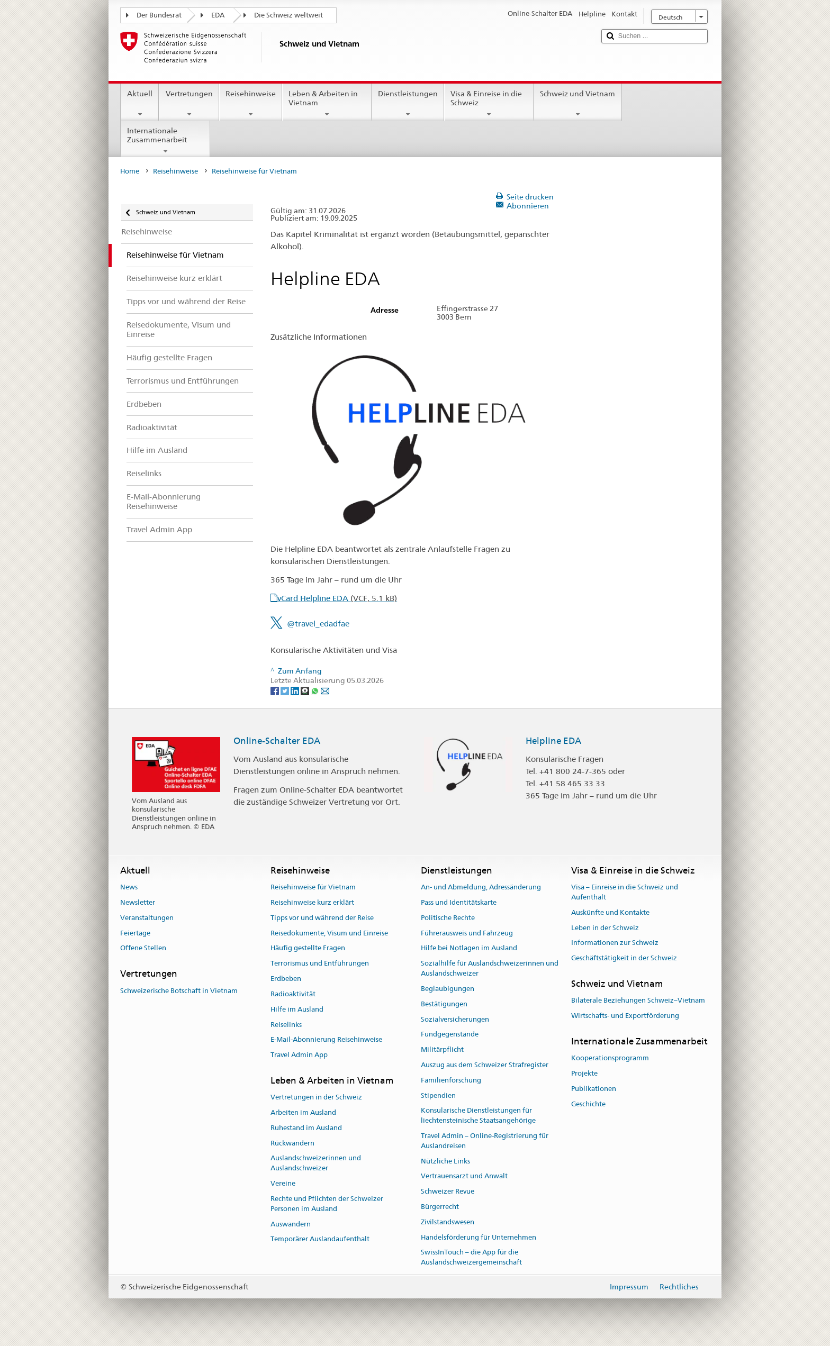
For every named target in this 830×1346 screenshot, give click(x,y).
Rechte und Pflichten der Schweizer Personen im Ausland (326, 1204)
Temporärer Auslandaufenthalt (319, 1239)
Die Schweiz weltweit (288, 15)
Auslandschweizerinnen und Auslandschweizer (315, 1163)
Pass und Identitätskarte (459, 902)
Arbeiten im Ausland (303, 1112)
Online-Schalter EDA (276, 740)
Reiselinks (286, 1025)
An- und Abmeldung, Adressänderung (481, 887)
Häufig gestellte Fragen (307, 948)
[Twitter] (286, 690)
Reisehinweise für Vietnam (313, 887)
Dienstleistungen (408, 103)
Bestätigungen (444, 1004)
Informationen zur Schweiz (614, 943)
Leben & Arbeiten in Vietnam (327, 103)
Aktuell (139, 103)
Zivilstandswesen (447, 1222)
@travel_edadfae (318, 624)
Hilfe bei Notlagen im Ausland (469, 948)
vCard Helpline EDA (337, 598)
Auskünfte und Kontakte (610, 912)
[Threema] (306, 690)
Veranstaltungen (147, 918)
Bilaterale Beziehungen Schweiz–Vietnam (638, 1001)
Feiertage (135, 933)
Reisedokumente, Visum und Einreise (329, 933)
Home (129, 171)
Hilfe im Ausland (296, 1009)
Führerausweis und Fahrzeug (467, 933)
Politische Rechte (448, 918)
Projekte (584, 1073)
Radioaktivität (292, 994)
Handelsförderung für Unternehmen (478, 1237)
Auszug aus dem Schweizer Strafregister (484, 1065)
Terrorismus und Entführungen (319, 964)
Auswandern (290, 1224)
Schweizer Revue (447, 1191)
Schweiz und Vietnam (577, 103)
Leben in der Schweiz (605, 928)
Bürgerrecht (440, 1207)
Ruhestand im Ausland (306, 1128)
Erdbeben (285, 979)
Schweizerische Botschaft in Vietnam (179, 991)
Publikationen (593, 1089)
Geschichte (588, 1104)
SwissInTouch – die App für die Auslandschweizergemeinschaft (471, 1258)
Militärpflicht (442, 1049)
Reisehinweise (251, 103)
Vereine (282, 1183)
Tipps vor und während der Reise (322, 918)
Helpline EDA (553, 740)
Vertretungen (188, 103)
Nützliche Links (445, 1161)
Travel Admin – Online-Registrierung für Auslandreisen (484, 1141)
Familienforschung (451, 1080)
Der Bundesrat (159, 15)
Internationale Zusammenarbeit (165, 140)
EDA (217, 15)
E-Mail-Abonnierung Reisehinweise (326, 1040)
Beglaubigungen (447, 989)
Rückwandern (292, 1143)
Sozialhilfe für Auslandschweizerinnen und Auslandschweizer (489, 969)
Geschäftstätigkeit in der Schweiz (624, 958)
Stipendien (438, 1095)
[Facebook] (275, 690)
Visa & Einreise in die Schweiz (489, 103)
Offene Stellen (143, 948)
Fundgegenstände (450, 1035)
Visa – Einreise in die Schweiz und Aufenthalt (624, 892)
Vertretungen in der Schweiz (316, 1097)
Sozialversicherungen (455, 1019)
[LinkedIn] (296, 690)
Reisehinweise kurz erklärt (312, 902)
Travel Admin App (299, 1055)
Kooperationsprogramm (610, 1058)
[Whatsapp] (316, 690)
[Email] (325, 690)
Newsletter (137, 902)
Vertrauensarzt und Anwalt (464, 1176)
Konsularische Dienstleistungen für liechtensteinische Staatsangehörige (478, 1116)
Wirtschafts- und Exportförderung (625, 1016)
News (129, 887)
